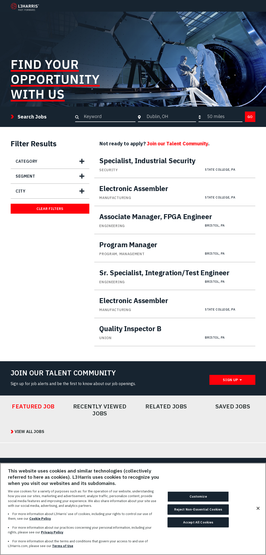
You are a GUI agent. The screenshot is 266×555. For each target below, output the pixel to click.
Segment (25, 176)
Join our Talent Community (177, 143)
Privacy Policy (52, 534)
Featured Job (33, 406)
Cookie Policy (40, 521)
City (21, 191)
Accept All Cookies (198, 524)
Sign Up (230, 380)
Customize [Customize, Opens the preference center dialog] (198, 499)
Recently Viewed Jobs (100, 410)
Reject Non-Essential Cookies (198, 511)
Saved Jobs (232, 406)
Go (250, 117)
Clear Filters (50, 208)
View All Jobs (29, 431)
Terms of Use (62, 548)
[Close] (258, 510)
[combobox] (170, 116)
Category (26, 161)
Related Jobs (166, 406)
